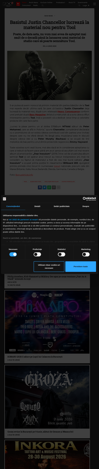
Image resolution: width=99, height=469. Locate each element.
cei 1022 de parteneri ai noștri (23, 219)
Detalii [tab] (37, 206)
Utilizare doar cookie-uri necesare (49, 266)
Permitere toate (81, 267)
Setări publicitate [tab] (62, 206)
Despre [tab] (85, 206)
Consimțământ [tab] (13, 206)
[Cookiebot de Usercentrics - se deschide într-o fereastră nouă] (84, 199)
